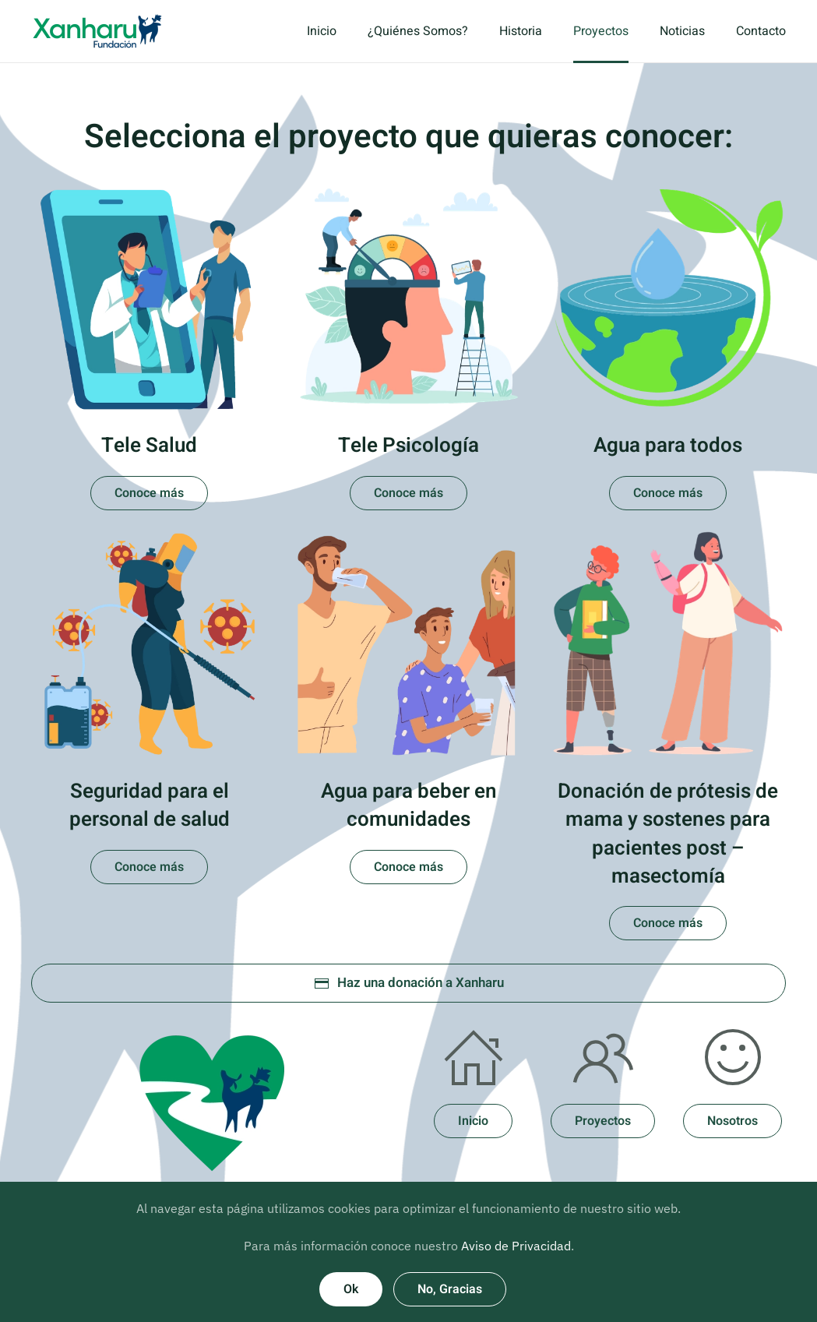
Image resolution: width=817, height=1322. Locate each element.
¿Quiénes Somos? (418, 31)
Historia (520, 31)
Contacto (761, 31)
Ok (350, 1289)
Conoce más (149, 493)
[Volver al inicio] (97, 31)
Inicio (321, 31)
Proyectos (601, 31)
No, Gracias (449, 1289)
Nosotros (732, 1121)
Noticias (682, 31)
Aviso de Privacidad (516, 1245)
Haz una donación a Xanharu (409, 982)
